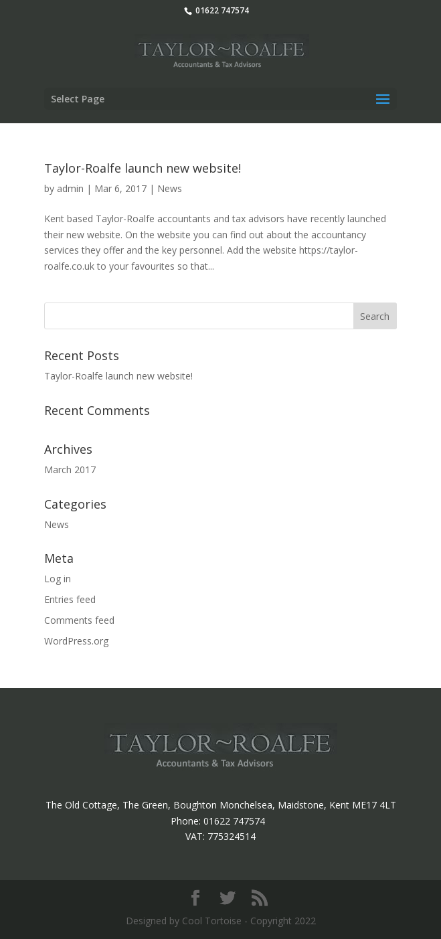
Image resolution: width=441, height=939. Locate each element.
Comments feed (79, 620)
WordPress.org (76, 640)
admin (70, 188)
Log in (57, 578)
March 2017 (70, 469)
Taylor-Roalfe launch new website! (142, 168)
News (169, 188)
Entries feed (70, 599)
